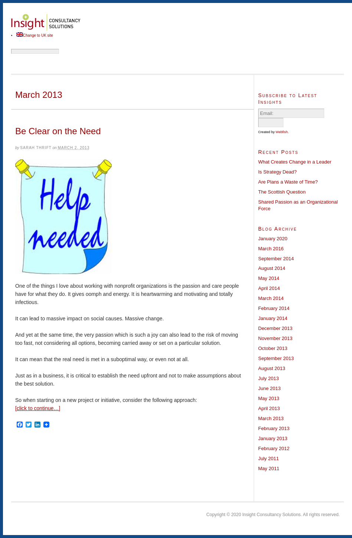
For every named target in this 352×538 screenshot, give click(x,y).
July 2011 (268, 458)
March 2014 (271, 298)
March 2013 (271, 418)
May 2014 (268, 278)
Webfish (282, 132)
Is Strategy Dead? (277, 172)
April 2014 (269, 288)
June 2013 (269, 388)
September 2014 (276, 258)
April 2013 (269, 408)
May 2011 (268, 468)
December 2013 (275, 328)
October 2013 (272, 348)
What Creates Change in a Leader (294, 162)
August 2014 (271, 268)
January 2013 (272, 438)
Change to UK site (38, 35)
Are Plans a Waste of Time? (288, 182)
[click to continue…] (37, 408)
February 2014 (274, 308)
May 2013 (268, 398)
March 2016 (271, 248)
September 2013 (276, 358)
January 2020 (272, 238)
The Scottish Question (282, 192)
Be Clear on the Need (58, 131)
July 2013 (268, 378)
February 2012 (274, 448)
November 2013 (275, 338)
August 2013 (271, 368)
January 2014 (272, 318)
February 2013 (274, 428)
